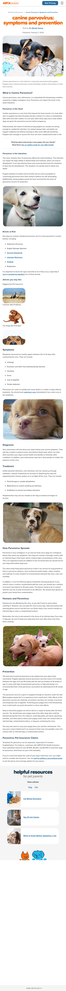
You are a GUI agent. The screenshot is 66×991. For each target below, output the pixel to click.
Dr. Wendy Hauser (36, 28)
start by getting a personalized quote (48, 758)
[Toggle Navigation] (62, 3)
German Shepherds (14, 253)
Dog (30, 787)
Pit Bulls (10, 262)
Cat (36, 787)
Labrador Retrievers (15, 257)
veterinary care (30, 392)
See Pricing (50, 3)
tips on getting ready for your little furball (37, 145)
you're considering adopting (13, 274)
